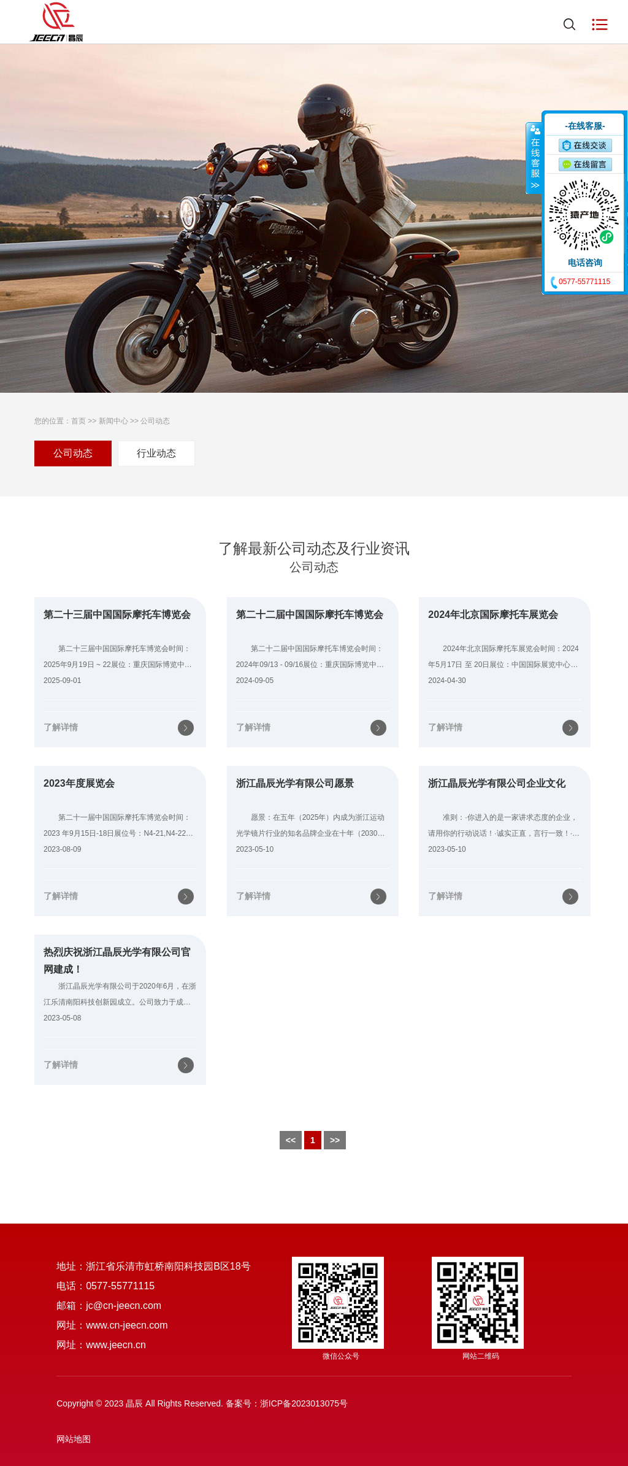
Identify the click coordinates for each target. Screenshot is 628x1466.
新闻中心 (113, 421)
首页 (78, 421)
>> (335, 1140)
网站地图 (73, 1439)
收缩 (534, 158)
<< (291, 1140)
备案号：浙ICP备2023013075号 (287, 1403)
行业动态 (156, 453)
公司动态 (155, 421)
